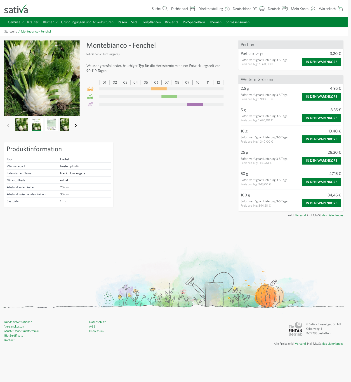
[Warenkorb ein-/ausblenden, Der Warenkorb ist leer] (330, 8)
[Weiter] (75, 125)
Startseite (11, 31)
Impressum (97, 357)
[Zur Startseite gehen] (19, 8)
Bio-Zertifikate (14, 362)
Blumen (51, 22)
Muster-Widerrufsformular (22, 357)
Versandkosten (14, 353)
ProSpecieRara (205, 22)
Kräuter (34, 22)
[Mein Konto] (302, 8)
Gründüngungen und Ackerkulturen (92, 22)
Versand (296, 241)
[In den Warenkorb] (319, 62)
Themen (228, 22)
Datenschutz (98, 348)
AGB (92, 353)
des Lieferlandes (331, 241)
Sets (142, 22)
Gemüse (14, 22)
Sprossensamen (252, 22)
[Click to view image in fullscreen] (41, 77)
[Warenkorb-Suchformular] (152, 8)
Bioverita (181, 22)
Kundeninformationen (19, 348)
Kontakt (9, 366)
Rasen (129, 22)
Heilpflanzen (160, 22)
